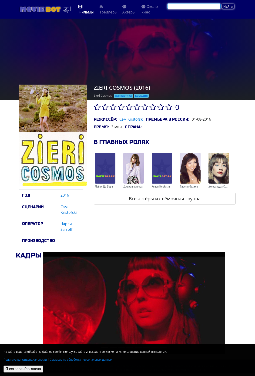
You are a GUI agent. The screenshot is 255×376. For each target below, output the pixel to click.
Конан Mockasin (161, 186)
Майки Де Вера (104, 186)
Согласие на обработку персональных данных (81, 360)
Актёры (129, 10)
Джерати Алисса (133, 186)
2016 (64, 195)
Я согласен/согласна (23, 369)
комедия (141, 96)
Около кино (149, 9)
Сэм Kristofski (131, 119)
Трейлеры (108, 10)
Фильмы (86, 10)
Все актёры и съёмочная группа (165, 198)
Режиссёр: (105, 119)
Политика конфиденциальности (25, 360)
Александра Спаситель (222, 186)
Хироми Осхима (189, 186)
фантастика (123, 96)
